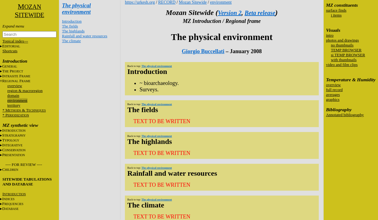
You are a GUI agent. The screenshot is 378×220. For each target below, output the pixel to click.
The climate (71, 40)
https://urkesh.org (140, 2)
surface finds (336, 10)
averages (333, 94)
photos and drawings (342, 40)
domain (13, 95)
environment (17, 100)
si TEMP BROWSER (348, 55)
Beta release (260, 12)
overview (14, 85)
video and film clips (342, 64)
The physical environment (76, 8)
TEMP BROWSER (346, 50)
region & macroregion (25, 90)
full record (334, 89)
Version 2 (230, 12)
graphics (333, 99)
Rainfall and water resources (84, 36)
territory (13, 105)
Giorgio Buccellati (203, 51)
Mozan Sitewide (193, 2)
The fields (70, 26)
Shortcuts (9, 51)
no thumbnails (342, 45)
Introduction (72, 21)
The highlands (73, 31)
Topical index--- (15, 41)
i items (336, 15)
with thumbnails (344, 59)
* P (15, 115)
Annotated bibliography (345, 114)
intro (330, 35)
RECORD (167, 2)
